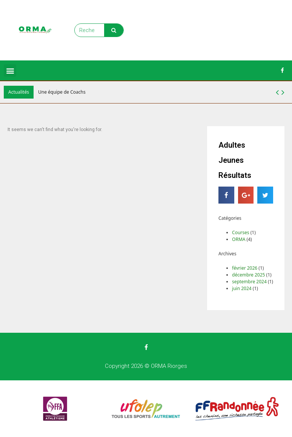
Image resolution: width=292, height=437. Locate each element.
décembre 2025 (248, 275)
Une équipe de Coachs (62, 92)
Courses (240, 232)
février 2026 (244, 268)
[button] (282, 92)
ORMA (238, 239)
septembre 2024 (249, 281)
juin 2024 (242, 288)
